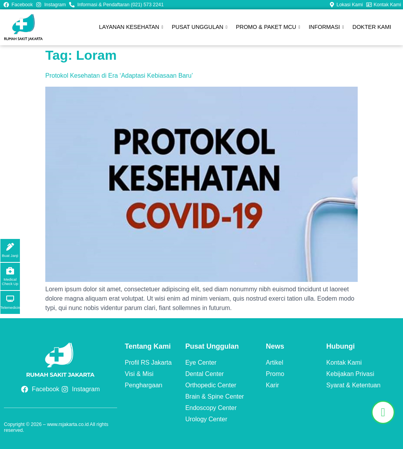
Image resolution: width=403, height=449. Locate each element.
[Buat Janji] (10, 247)
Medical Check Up (10, 281)
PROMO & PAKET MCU (269, 27)
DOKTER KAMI (372, 27)
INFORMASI (326, 27)
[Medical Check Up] (10, 270)
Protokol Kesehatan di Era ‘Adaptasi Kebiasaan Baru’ (119, 75)
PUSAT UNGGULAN (200, 27)
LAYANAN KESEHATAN (133, 27)
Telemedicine (11, 307)
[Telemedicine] (10, 299)
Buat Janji (10, 255)
